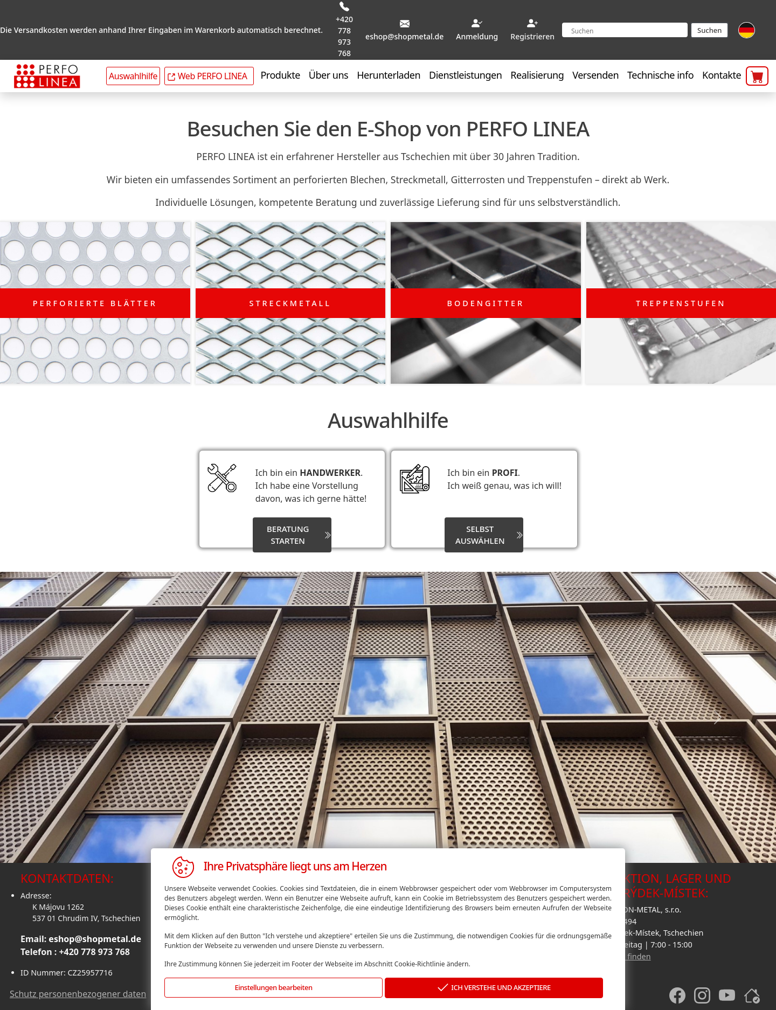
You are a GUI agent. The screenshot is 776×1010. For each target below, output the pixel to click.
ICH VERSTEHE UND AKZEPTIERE (494, 988)
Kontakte (721, 74)
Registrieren (532, 36)
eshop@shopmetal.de (94, 938)
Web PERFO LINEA (207, 76)
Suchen (709, 30)
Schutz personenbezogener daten (78, 992)
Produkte (280, 74)
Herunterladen (388, 74)
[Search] (625, 30)
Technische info (660, 74)
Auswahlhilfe (133, 76)
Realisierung (537, 74)
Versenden (595, 74)
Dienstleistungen (465, 74)
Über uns (328, 74)
